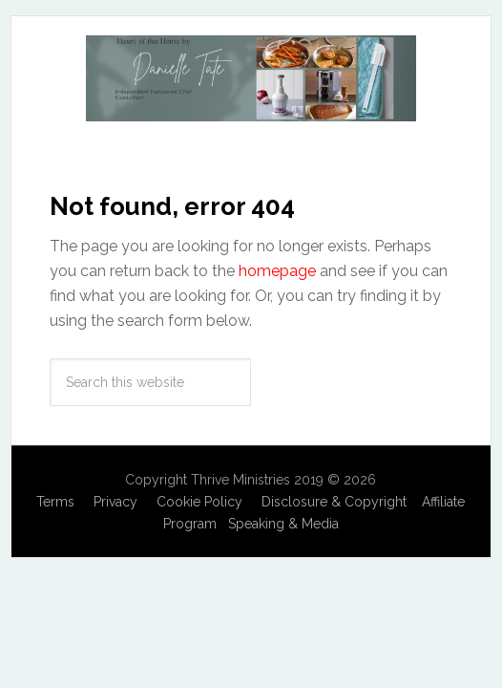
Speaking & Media (283, 523)
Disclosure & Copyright (334, 501)
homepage (277, 271)
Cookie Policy (199, 501)
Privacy (115, 501)
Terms (55, 501)
